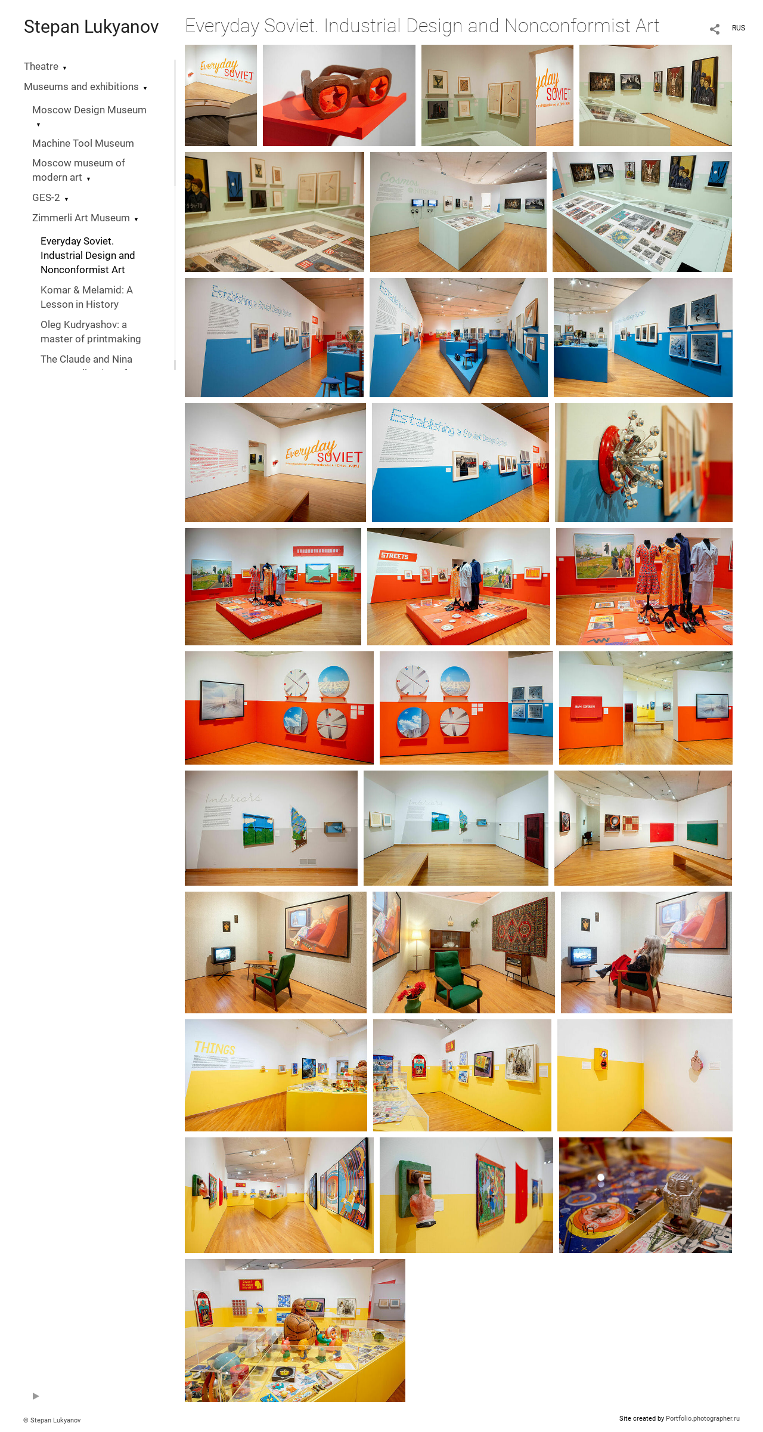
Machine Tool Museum (83, 143)
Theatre (41, 66)
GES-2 (46, 197)
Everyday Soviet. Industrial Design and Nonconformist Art (88, 256)
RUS (738, 28)
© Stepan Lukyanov (51, 1420)
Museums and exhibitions (81, 86)
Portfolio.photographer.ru (703, 1418)
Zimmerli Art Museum (81, 218)
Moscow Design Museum (89, 110)
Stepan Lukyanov (91, 26)
